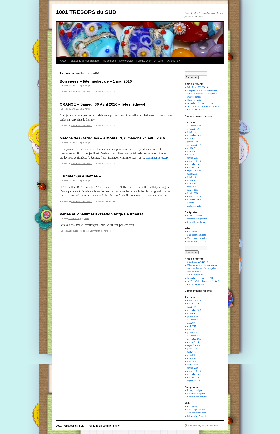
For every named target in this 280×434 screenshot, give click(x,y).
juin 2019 (192, 132)
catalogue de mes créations (85, 60)
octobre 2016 (193, 167)
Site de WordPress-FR (197, 241)
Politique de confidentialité (149, 60)
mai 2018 (192, 138)
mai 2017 (192, 148)
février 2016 (193, 190)
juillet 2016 (192, 174)
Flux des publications (197, 235)
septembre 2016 (194, 170)
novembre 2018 (194, 135)
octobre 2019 (193, 129)
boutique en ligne (79, 231)
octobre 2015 (193, 202)
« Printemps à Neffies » (80, 176)
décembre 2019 (194, 125)
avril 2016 (192, 183)
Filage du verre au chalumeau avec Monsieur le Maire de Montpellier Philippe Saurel (202, 93)
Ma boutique (109, 60)
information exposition (81, 91)
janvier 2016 (193, 193)
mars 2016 (192, 186)
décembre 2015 (194, 196)
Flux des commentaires (197, 238)
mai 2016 (192, 180)
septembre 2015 (194, 206)
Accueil (64, 60)
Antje (87, 86)
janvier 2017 (193, 158)
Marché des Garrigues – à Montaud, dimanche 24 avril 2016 (112, 138)
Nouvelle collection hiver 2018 (201, 103)
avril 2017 (192, 151)
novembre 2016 (194, 164)
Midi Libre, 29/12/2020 (198, 87)
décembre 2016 (194, 161)
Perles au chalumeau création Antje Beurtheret (101, 214)
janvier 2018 (193, 142)
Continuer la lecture (159, 157)
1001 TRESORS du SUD (86, 12)
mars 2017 (192, 154)
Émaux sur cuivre (195, 100)
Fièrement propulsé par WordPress (203, 425)
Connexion (192, 231)
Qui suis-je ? (173, 60)
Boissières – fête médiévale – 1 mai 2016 (96, 81)
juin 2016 (192, 177)
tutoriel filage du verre (197, 222)
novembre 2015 (194, 199)
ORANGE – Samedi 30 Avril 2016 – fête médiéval (102, 104)
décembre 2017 (194, 145)
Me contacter (126, 60)
